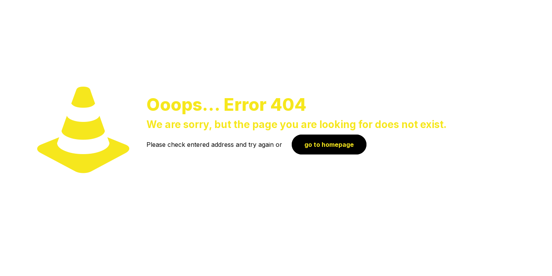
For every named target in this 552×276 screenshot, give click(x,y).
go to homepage (329, 144)
